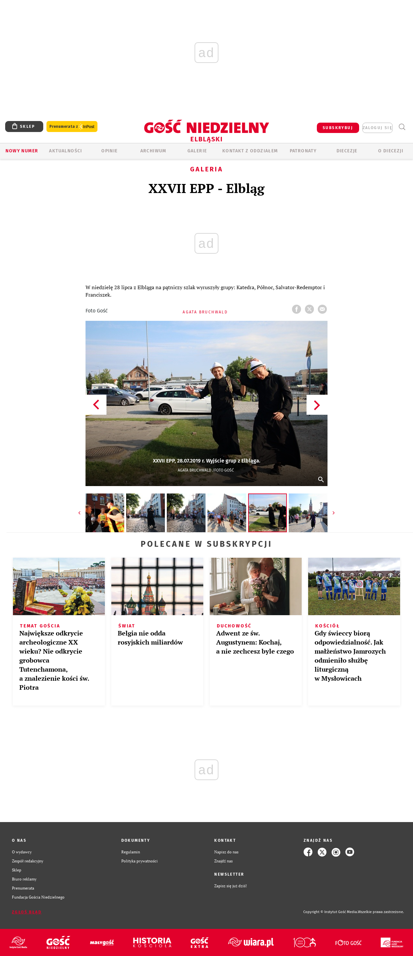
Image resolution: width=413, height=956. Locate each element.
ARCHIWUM (153, 151)
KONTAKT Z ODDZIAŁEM (250, 151)
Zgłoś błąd (27, 912)
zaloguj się (377, 128)
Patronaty (303, 151)
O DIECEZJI (390, 151)
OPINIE (109, 151)
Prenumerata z (72, 126)
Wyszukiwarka (402, 127)
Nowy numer (21, 151)
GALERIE (197, 151)
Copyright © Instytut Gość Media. (330, 912)
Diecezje (347, 151)
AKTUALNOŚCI (65, 151)
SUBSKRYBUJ (338, 128)
